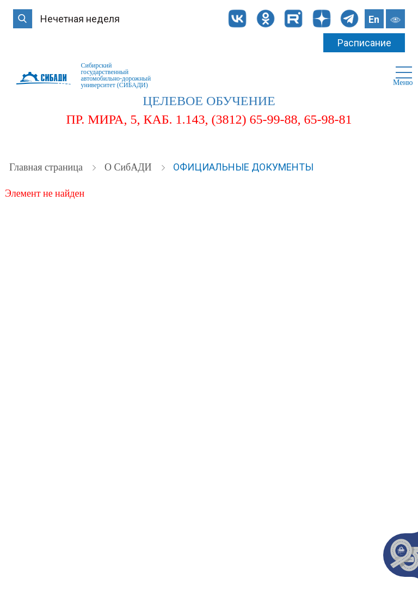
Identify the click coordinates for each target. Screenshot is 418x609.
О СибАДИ (129, 167)
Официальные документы (243, 167)
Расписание (364, 42)
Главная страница (47, 167)
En (373, 19)
